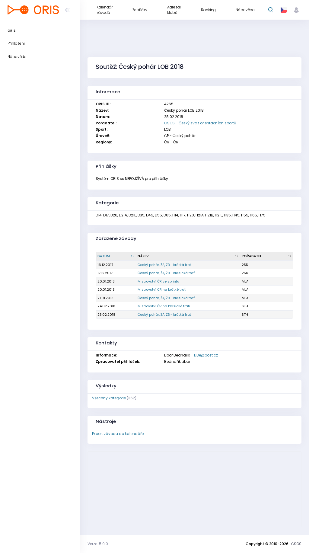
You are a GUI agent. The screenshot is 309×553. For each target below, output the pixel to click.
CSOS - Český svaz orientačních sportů (200, 123)
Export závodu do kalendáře (118, 433)
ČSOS (296, 543)
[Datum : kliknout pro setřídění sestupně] (116, 256)
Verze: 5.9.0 (98, 543)
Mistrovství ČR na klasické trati (164, 306)
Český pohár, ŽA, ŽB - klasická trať (166, 272)
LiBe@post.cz (206, 355)
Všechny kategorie (109, 398)
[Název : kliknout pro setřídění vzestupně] (188, 256)
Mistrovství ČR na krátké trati (162, 289)
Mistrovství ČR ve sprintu (158, 281)
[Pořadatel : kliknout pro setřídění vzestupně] (266, 256)
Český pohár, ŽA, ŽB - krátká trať (164, 264)
